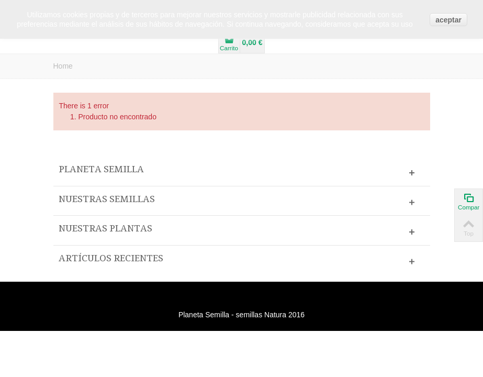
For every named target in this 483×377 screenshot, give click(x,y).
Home (63, 66)
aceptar (448, 20)
